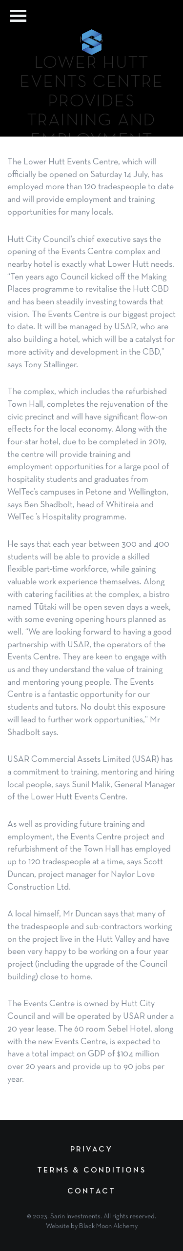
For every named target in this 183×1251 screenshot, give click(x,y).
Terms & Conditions (91, 1170)
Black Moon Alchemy (108, 1226)
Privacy (91, 1149)
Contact (91, 1191)
